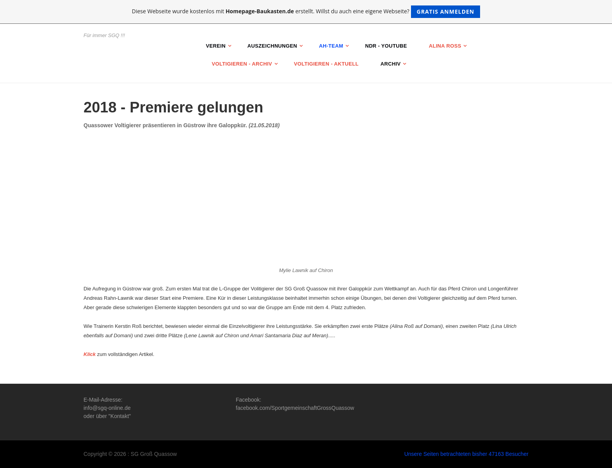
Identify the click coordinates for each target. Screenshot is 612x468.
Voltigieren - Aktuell (326, 64)
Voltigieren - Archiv (242, 64)
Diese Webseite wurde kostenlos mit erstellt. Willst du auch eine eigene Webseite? (306, 11)
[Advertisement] (306, 194)
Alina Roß (445, 46)
